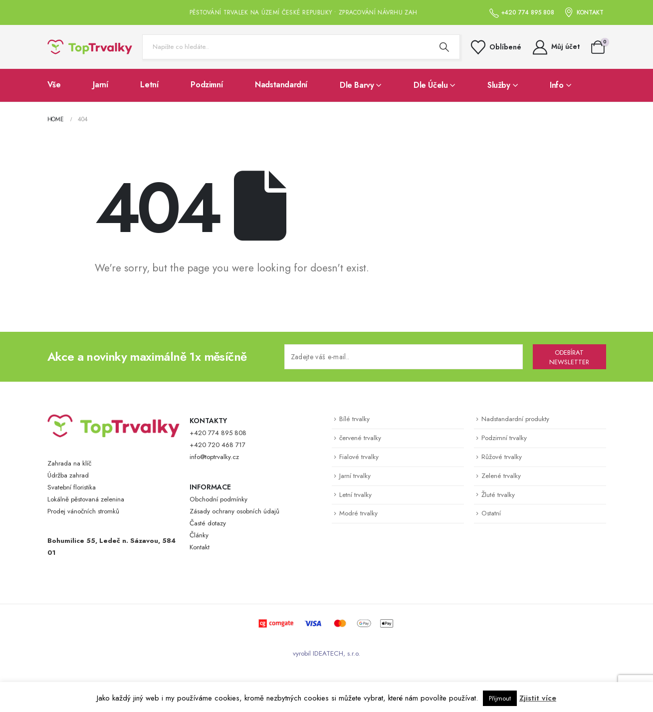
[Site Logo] (89, 46)
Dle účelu (430, 85)
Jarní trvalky (355, 475)
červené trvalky (360, 438)
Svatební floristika (71, 487)
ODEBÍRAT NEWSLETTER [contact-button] (569, 357)
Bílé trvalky (354, 419)
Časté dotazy (208, 523)
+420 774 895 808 (218, 433)
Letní (149, 84)
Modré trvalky (358, 513)
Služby (498, 85)
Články (199, 535)
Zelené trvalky (501, 475)
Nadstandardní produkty (515, 419)
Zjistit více (537, 698)
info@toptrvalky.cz (214, 457)
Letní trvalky (355, 494)
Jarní (100, 84)
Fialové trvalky (359, 457)
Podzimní (206, 84)
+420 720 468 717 (217, 445)
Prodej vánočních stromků (83, 511)
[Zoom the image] (113, 420)
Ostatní (491, 513)
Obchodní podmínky (218, 499)
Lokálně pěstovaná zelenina (85, 499)
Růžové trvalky (501, 457)
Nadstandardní (281, 84)
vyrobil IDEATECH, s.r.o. (326, 653)
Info (556, 85)
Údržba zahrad (68, 475)
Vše (54, 84)
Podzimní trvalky (504, 438)
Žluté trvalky (498, 494)
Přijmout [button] (500, 698)
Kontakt (200, 547)
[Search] (444, 47)
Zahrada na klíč (69, 463)
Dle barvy (357, 85)
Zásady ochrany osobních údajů (234, 511)
